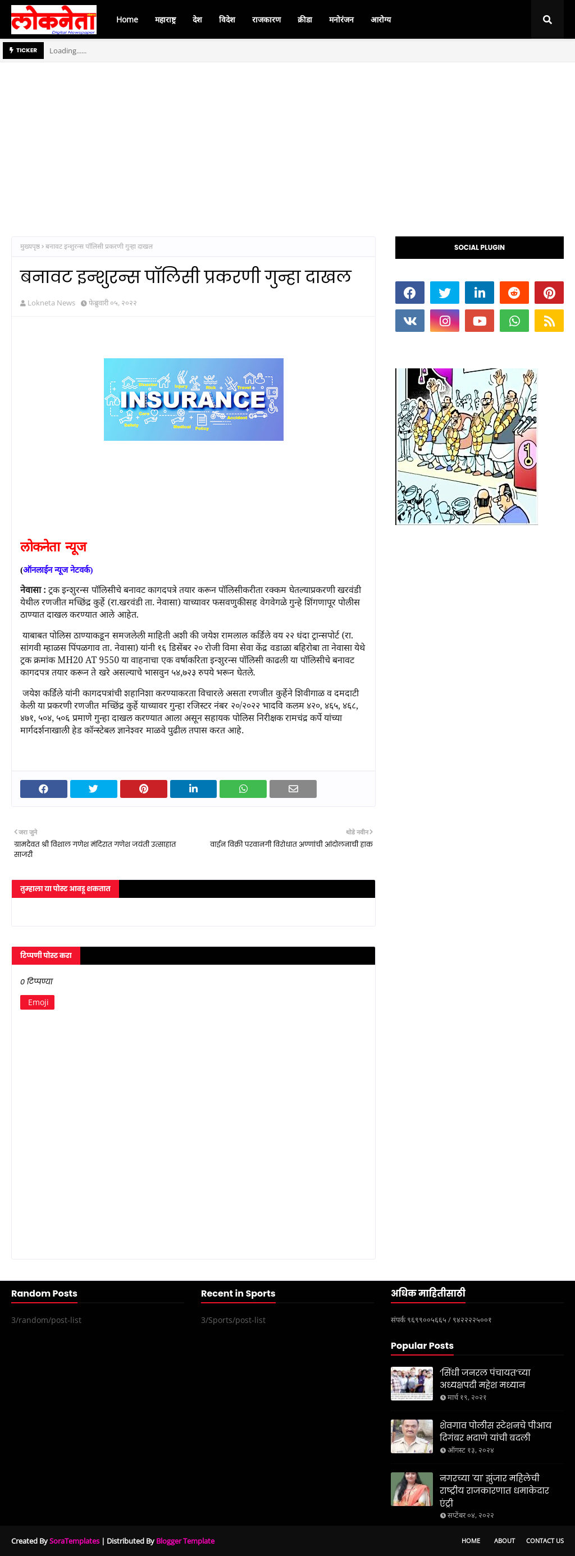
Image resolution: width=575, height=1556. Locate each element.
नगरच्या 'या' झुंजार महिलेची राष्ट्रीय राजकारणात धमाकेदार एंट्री (494, 1490)
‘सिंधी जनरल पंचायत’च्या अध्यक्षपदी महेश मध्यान (485, 1379)
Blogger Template (185, 1541)
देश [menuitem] (197, 19)
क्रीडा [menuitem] (305, 19)
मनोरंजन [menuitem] (341, 19)
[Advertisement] (287, 141)
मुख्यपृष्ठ (30, 246)
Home (471, 1540)
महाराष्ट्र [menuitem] (165, 19)
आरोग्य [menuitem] (381, 19)
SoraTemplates (74, 1541)
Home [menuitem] (127, 19)
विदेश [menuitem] (227, 19)
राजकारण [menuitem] (266, 19)
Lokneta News (51, 303)
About (504, 1540)
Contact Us (545, 1540)
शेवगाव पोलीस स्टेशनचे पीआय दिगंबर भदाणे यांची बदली (495, 1432)
